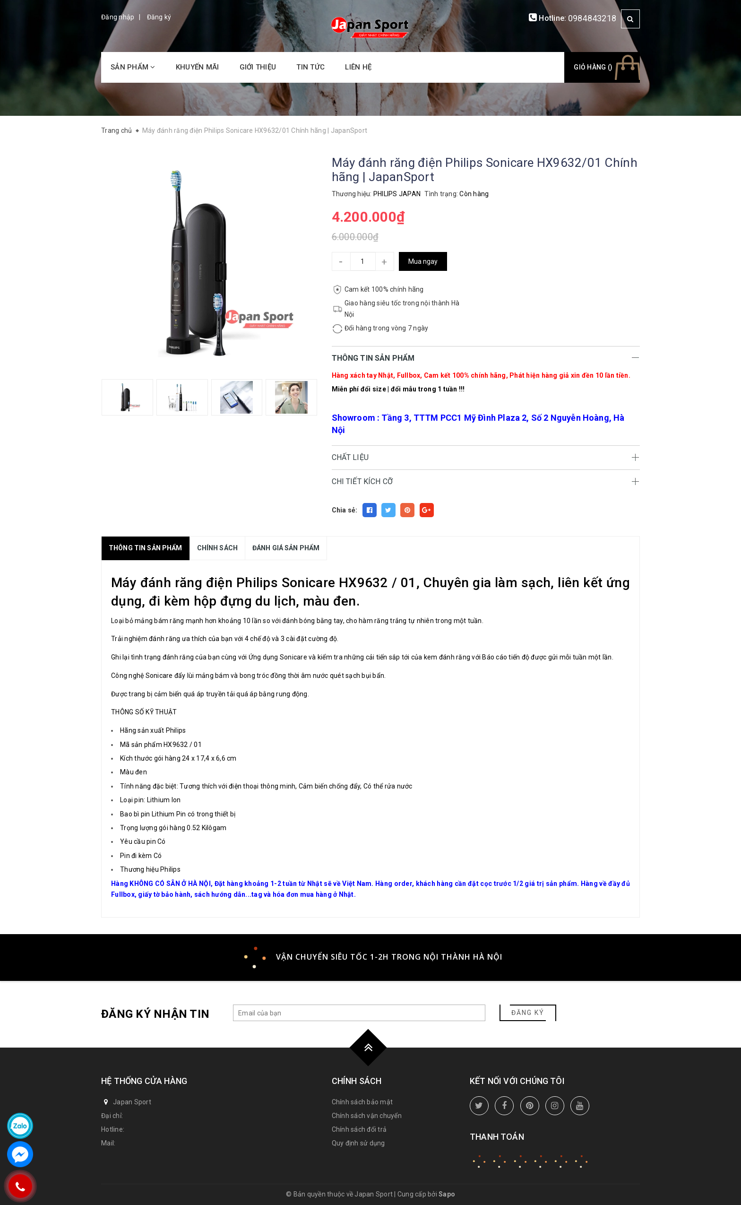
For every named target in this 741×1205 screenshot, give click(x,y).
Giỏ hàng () (593, 67)
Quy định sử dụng (358, 1143)
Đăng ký (159, 17)
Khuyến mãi (197, 67)
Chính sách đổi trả (359, 1129)
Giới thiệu (258, 67)
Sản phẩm (133, 67)
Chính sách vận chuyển (367, 1115)
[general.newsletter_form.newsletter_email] (359, 1013)
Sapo (447, 1194)
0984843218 (592, 18)
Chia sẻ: (345, 510)
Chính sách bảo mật (362, 1102)
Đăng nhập (117, 17)
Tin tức (310, 67)
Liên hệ (358, 67)
